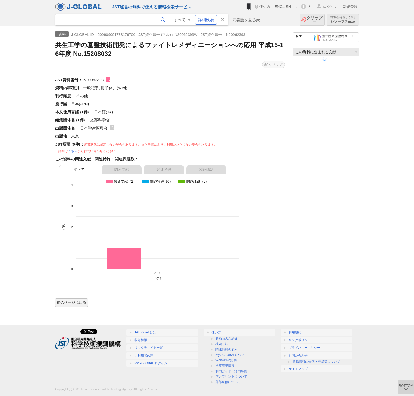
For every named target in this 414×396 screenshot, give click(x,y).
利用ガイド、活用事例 (231, 371)
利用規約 (295, 332)
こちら (72, 151)
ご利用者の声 (143, 355)
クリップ (314, 20)
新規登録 (350, 6)
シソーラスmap (343, 19)
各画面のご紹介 (226, 338)
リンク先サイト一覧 (148, 348)
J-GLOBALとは (145, 332)
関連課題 (206, 169)
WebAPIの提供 (226, 360)
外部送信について (228, 382)
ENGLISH (282, 6)
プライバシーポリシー (304, 348)
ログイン (330, 6)
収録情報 (140, 340)
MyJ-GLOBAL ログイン (150, 363)
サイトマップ (298, 369)
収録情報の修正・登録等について (316, 362)
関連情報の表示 (226, 349)
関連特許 (164, 169)
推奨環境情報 (224, 366)
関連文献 (121, 169)
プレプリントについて (231, 376)
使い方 (264, 6)
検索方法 (221, 344)
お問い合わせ (298, 355)
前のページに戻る (71, 302)
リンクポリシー (300, 340)
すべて (79, 169)
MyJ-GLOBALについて (231, 355)
